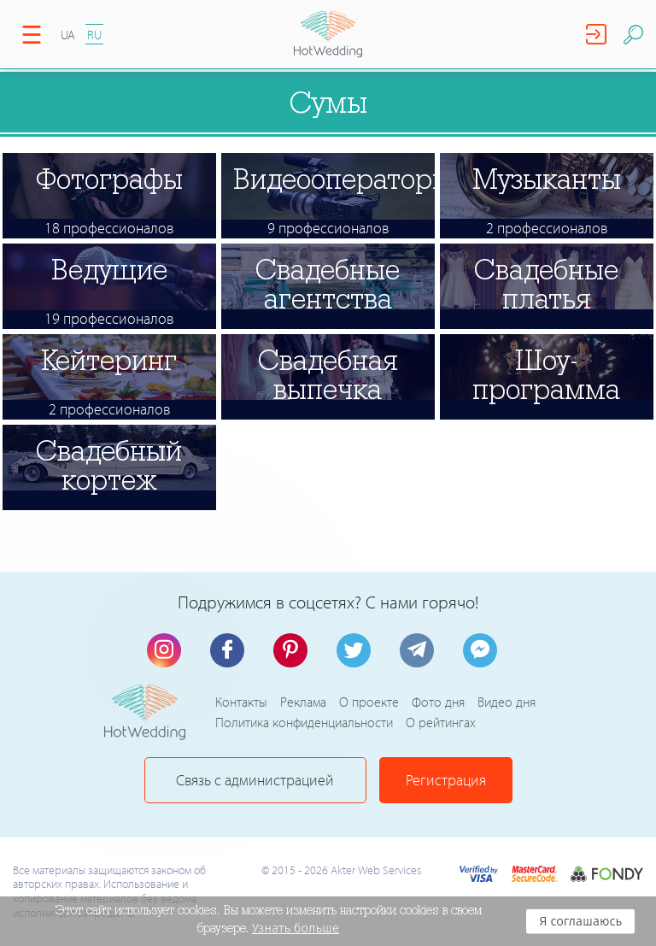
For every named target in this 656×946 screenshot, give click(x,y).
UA (68, 34)
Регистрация (446, 780)
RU (94, 34)
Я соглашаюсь (580, 921)
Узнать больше (295, 928)
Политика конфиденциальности (304, 722)
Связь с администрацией (255, 780)
